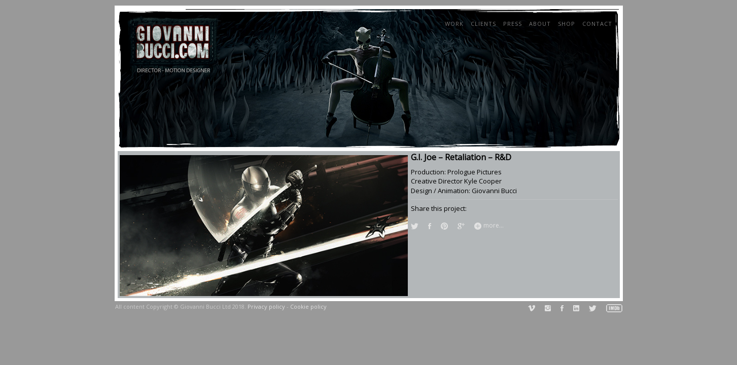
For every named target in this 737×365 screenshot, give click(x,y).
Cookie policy (308, 306)
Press (512, 23)
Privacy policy (266, 306)
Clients (483, 23)
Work (454, 23)
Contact (597, 23)
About (540, 23)
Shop (566, 23)
